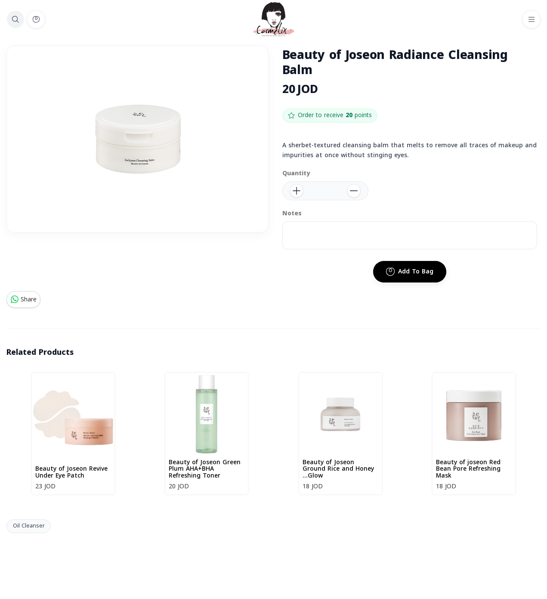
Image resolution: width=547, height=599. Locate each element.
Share (23, 299)
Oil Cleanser (29, 526)
